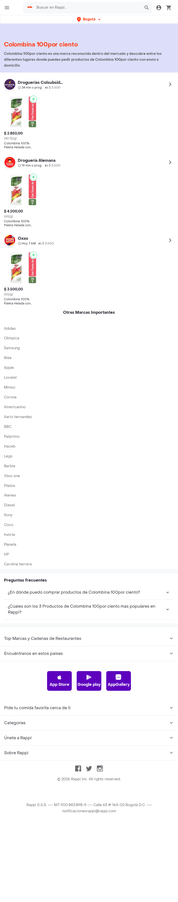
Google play (89, 680)
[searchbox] (87, 8)
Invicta (9, 534)
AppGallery (119, 680)
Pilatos (9, 485)
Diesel (9, 505)
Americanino (15, 407)
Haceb (9, 446)
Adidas (10, 328)
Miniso (9, 387)
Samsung (12, 348)
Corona (10, 397)
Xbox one (12, 476)
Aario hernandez (18, 417)
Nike (8, 358)
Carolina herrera (18, 564)
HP (6, 554)
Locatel (10, 377)
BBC (8, 426)
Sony (8, 515)
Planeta (10, 544)
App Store (59, 680)
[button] (89, 19)
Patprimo (11, 436)
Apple (9, 367)
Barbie (9, 466)
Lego (8, 456)
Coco (8, 525)
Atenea (10, 495)
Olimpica (11, 338)
